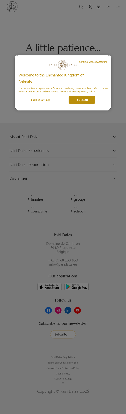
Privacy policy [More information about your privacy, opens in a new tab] (88, 91)
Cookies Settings (40, 100)
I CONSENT (82, 100)
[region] (63, 82)
